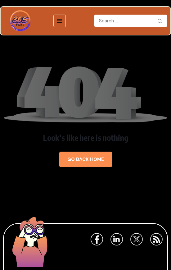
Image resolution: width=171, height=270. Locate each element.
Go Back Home (85, 159)
